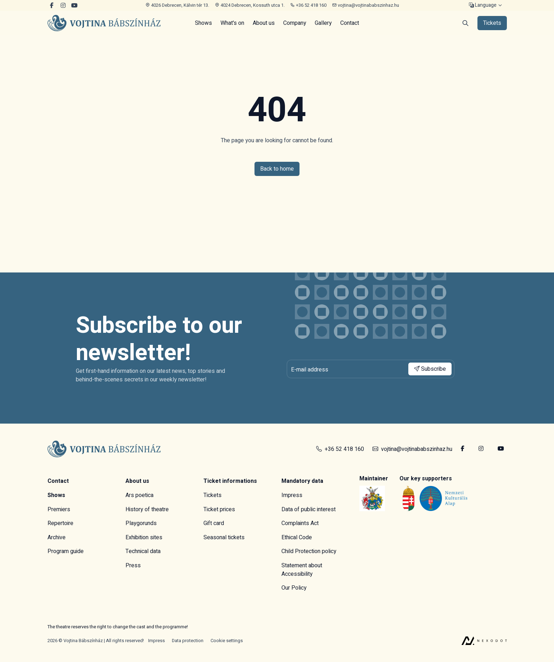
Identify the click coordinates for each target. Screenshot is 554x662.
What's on (232, 23)
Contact (349, 23)
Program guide (65, 551)
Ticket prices (219, 509)
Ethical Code (296, 537)
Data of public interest (308, 509)
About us (264, 23)
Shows (203, 23)
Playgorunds (141, 523)
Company (294, 23)
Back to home (277, 169)
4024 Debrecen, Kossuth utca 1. (250, 5)
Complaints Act (300, 523)
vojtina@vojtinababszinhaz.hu (365, 5)
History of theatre (147, 509)
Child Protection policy (308, 551)
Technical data (143, 551)
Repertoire (60, 523)
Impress (291, 495)
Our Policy (294, 588)
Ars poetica (139, 495)
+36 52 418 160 (308, 5)
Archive (56, 537)
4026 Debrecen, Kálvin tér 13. (177, 5)
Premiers (58, 509)
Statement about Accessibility (301, 569)
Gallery (323, 23)
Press (133, 565)
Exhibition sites (143, 537)
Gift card (213, 523)
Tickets (212, 495)
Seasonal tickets (224, 537)
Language (483, 5)
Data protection (187, 640)
